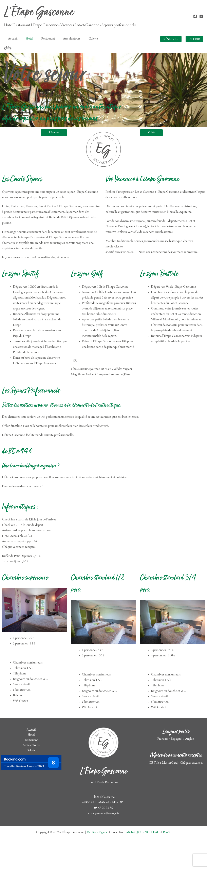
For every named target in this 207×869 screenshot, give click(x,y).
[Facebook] (195, 16)
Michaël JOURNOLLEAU (143, 851)
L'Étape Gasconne (39, 12)
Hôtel (31, 735)
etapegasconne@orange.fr (104, 832)
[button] (171, 39)
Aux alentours (31, 746)
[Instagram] (201, 16)
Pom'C (168, 851)
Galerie (31, 752)
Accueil (31, 730)
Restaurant (31, 741)
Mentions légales (95, 851)
